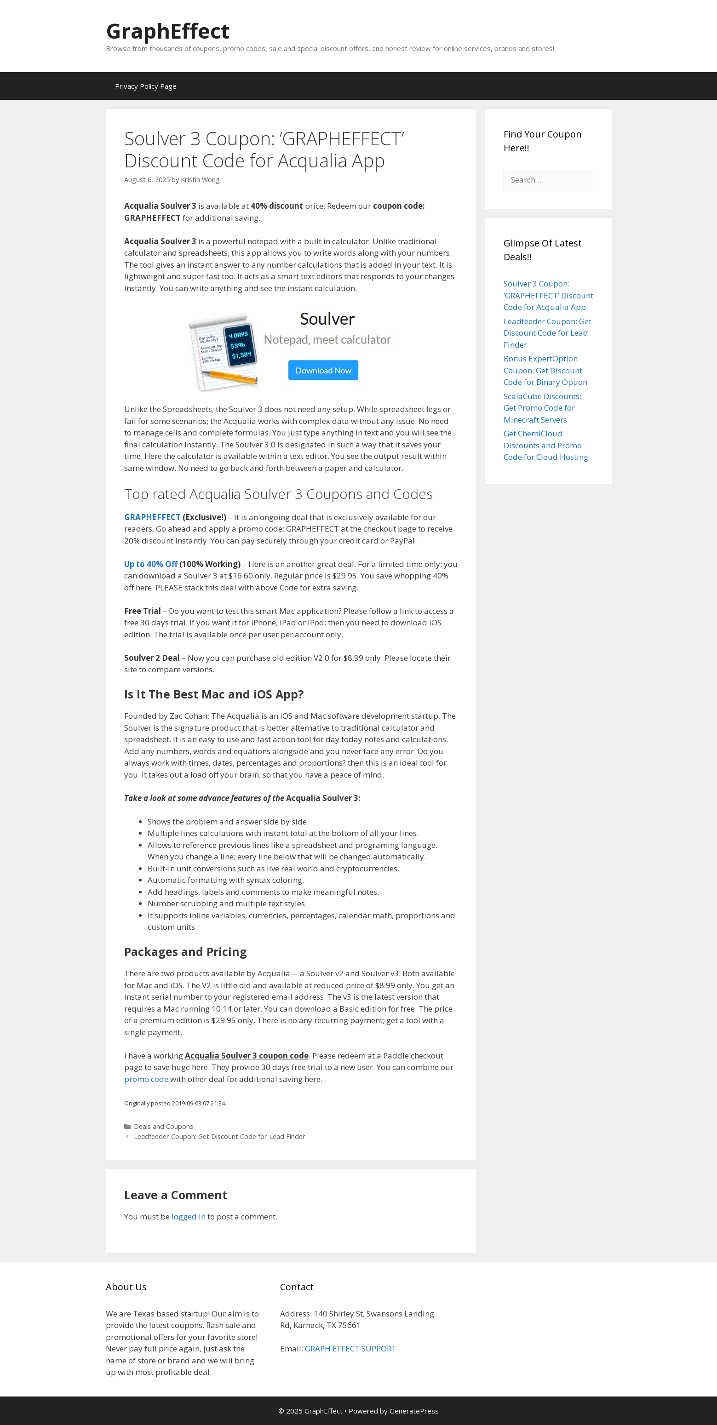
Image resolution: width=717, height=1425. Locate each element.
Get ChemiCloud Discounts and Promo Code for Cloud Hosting (546, 445)
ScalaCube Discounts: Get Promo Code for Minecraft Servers (542, 408)
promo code (146, 1079)
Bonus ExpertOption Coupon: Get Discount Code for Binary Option (545, 370)
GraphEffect (167, 31)
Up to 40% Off (151, 564)
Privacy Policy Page (146, 86)
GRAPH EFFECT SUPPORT (350, 1348)
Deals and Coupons (163, 1126)
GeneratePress (414, 1410)
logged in (189, 1216)
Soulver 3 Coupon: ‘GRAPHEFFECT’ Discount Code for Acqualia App (548, 295)
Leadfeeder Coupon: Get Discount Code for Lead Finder (219, 1136)
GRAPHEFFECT (152, 517)
